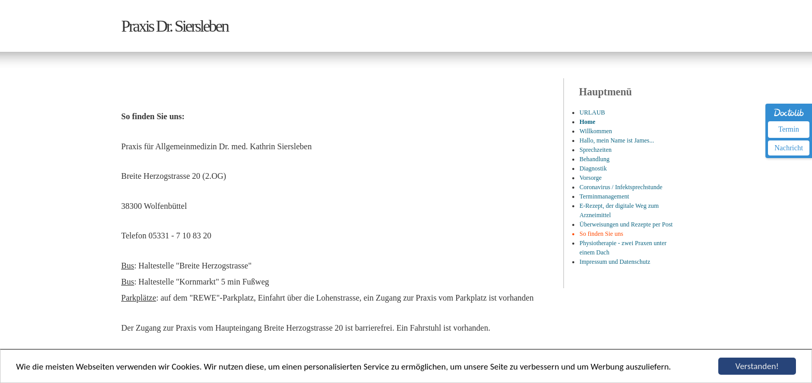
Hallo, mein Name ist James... (616, 140)
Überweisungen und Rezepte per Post (626, 224)
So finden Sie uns (601, 233)
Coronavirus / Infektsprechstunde (620, 187)
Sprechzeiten (595, 149)
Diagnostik (593, 168)
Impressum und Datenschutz (614, 261)
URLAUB (592, 112)
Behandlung (594, 159)
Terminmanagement (604, 196)
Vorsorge (590, 177)
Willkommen (595, 131)
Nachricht (788, 148)
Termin (788, 129)
